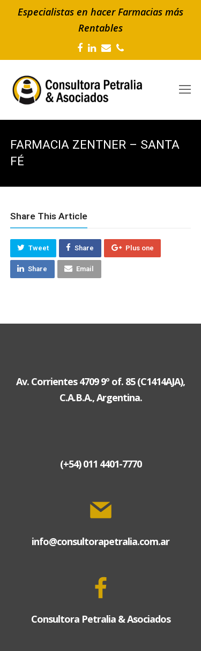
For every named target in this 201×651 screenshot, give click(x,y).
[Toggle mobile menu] (185, 90)
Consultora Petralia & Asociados (100, 618)
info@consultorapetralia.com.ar (100, 541)
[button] (33, 248)
